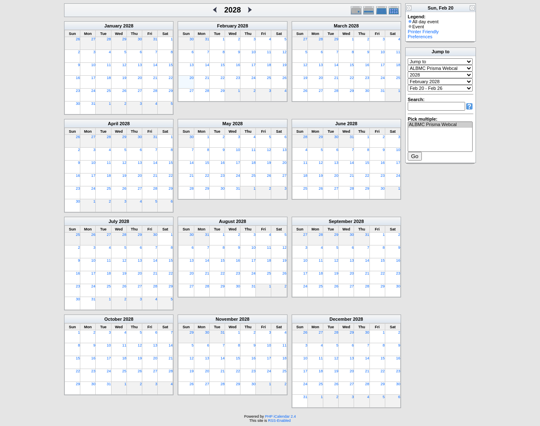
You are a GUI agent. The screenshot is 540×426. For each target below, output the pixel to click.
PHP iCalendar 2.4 (280, 416)
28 (109, 39)
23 (78, 91)
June (340, 123)
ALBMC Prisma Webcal (440, 125)
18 (109, 78)
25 (109, 91)
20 (140, 78)
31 (155, 39)
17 (93, 78)
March (340, 25)
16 (78, 78)
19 (124, 78)
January (113, 25)
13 (140, 65)
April (113, 123)
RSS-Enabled (279, 421)
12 (124, 65)
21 (155, 78)
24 (93, 91)
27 (93, 39)
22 (170, 78)
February (227, 25)
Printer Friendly (423, 31)
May (227, 123)
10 (93, 65)
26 (78, 39)
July (113, 221)
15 (170, 65)
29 (124, 39)
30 (140, 39)
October (113, 319)
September (340, 221)
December (340, 319)
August (227, 221)
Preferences (420, 36)
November (227, 319)
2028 (128, 25)
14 (155, 65)
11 (109, 65)
